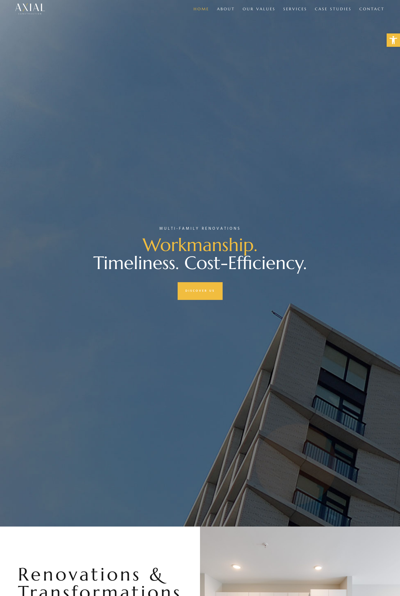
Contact (372, 8)
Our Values (259, 8)
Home (201, 8)
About (226, 8)
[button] (393, 40)
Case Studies (333, 8)
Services (295, 8)
